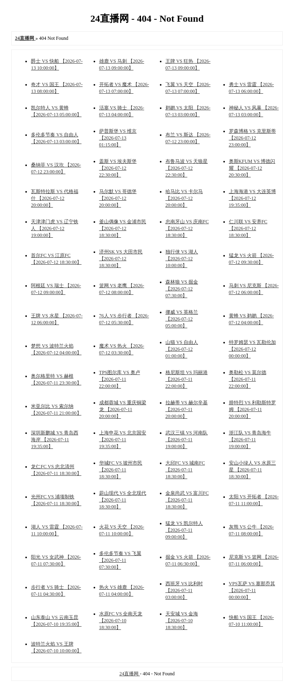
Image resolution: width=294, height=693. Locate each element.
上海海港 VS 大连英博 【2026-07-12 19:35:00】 (252, 198)
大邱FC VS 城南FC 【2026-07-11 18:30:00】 (185, 469)
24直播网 (129, 674)
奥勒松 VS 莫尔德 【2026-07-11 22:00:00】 (247, 379)
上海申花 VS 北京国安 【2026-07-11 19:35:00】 (122, 439)
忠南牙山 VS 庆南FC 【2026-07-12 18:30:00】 (187, 228)
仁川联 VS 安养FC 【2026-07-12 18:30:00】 (248, 228)
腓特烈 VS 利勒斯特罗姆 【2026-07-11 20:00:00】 (252, 409)
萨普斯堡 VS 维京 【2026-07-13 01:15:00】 (118, 138)
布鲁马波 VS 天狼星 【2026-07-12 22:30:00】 (186, 168)
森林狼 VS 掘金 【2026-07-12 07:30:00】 (181, 288)
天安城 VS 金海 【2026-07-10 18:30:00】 (181, 620)
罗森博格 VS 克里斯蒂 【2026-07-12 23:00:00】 (252, 138)
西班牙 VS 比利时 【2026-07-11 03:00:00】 (184, 590)
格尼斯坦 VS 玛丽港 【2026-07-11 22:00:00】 (186, 379)
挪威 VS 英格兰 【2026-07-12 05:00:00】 (181, 319)
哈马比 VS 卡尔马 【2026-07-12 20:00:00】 (184, 198)
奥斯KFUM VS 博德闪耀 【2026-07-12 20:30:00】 (252, 168)
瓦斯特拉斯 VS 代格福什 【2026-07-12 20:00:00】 (54, 198)
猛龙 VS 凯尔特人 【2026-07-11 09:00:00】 (184, 530)
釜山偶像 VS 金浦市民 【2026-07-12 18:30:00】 (122, 228)
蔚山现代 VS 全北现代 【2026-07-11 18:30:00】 (122, 500)
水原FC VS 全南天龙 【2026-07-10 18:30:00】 (121, 620)
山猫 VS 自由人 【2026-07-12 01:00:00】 (181, 349)
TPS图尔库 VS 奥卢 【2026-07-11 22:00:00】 (119, 379)
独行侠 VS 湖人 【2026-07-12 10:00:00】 (181, 258)
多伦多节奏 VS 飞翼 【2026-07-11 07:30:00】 (120, 560)
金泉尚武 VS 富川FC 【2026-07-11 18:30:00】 (187, 500)
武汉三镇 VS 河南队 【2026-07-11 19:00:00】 (186, 439)
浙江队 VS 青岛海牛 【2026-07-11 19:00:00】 (250, 439)
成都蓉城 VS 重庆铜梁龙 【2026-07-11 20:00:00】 (122, 409)
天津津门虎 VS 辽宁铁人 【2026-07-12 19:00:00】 (54, 228)
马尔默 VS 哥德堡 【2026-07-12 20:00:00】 (118, 198)
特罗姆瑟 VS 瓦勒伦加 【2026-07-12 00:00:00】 (252, 349)
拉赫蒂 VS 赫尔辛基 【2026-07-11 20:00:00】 (186, 409)
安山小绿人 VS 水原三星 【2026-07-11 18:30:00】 (252, 469)
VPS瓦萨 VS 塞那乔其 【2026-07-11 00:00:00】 (252, 590)
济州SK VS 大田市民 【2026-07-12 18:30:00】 (121, 258)
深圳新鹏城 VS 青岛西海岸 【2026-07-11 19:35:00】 (54, 439)
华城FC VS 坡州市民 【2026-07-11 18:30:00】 (121, 469)
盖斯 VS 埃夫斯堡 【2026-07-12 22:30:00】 (118, 168)
